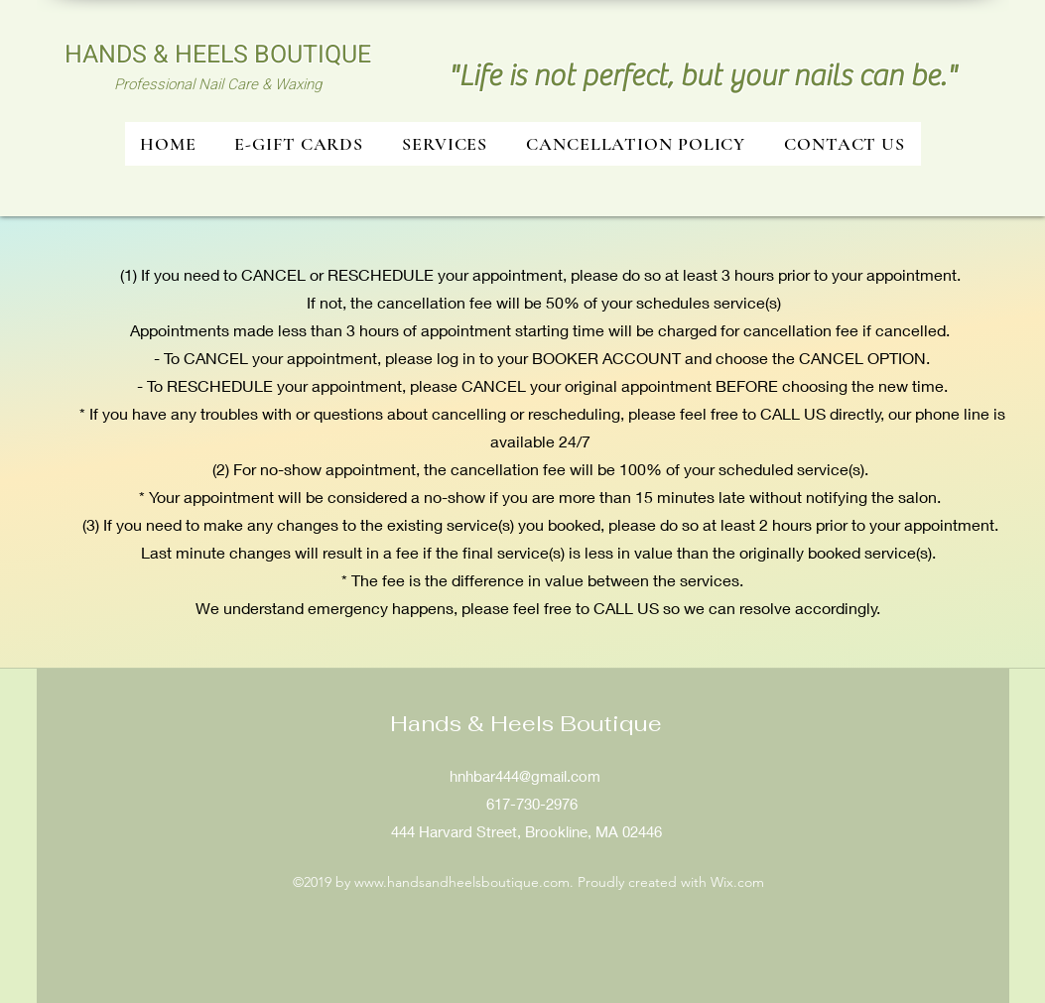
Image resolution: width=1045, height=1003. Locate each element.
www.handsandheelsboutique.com (462, 882)
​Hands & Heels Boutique (526, 723)
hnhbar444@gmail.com (525, 776)
